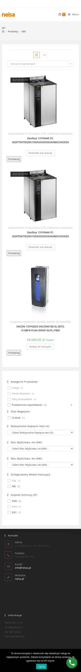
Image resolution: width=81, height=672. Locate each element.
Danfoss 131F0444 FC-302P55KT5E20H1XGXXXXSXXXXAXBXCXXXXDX (40, 234)
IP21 (14, 512)
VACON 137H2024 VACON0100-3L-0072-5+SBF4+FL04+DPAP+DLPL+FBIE (40, 328)
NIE (14, 486)
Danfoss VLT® (39, 133)
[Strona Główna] (3, 31)
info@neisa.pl (23, 572)
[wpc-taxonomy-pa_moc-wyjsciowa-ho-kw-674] (40, 448)
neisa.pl (19, 583)
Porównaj (14, 159)
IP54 (14, 506)
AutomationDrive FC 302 (20, 133)
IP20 (14, 501)
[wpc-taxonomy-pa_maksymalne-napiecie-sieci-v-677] (40, 432)
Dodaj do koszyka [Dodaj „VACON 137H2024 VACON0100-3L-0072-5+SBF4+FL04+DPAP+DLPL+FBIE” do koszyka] (40, 346)
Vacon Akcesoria (21, 393)
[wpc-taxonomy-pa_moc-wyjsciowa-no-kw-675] (40, 464)
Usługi (15, 387)
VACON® (41, 321)
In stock (16, 417)
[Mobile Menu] (72, 14)
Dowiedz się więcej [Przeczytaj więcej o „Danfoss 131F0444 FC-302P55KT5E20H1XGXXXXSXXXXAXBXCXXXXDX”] (40, 247)
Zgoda (41, 666)
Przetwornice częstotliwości (60, 133)
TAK (14, 480)
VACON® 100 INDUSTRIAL (58, 321)
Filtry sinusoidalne (22, 399)
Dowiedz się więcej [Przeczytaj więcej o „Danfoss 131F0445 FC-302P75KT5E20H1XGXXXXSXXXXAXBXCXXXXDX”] (40, 153)
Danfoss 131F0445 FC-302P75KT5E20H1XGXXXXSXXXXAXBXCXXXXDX (40, 140)
